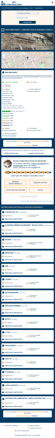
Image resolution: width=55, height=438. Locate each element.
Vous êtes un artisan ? (48, 201)
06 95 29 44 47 (8, 309)
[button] (27, 58)
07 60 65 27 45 (8, 296)
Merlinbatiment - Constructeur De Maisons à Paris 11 (29, 30)
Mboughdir (9, 253)
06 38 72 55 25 (8, 403)
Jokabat (8, 279)
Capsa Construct (12, 385)
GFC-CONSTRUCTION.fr (7, 8)
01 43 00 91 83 (8, 362)
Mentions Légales (33, 425)
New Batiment (10, 345)
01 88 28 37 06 (8, 230)
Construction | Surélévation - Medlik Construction (25, 398)
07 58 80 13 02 (8, 375)
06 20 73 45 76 (8, 215)
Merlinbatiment (39, 8)
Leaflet (47, 67)
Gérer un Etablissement (22, 430)
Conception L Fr (11, 212)
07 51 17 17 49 (8, 389)
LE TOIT (7, 332)
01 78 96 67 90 (8, 243)
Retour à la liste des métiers (28, 196)
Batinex (8, 239)
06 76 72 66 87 (33, 82)
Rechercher (27, 22)
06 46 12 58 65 (8, 336)
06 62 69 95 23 (8, 256)
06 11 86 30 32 (8, 322)
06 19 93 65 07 (8, 269)
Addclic (38, 435)
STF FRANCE (9, 372)
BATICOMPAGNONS (11, 292)
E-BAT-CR (8, 359)
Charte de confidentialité (24, 201)
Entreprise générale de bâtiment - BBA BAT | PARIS (24, 225)
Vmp (6, 266)
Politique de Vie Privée (34, 428)
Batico (7, 319)
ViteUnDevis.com (40, 201)
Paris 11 (32, 8)
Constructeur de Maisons (33, 91)
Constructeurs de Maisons (22, 8)
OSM (52, 67)
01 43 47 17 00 (8, 283)
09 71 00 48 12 (8, 349)
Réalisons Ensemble (13, 306)
